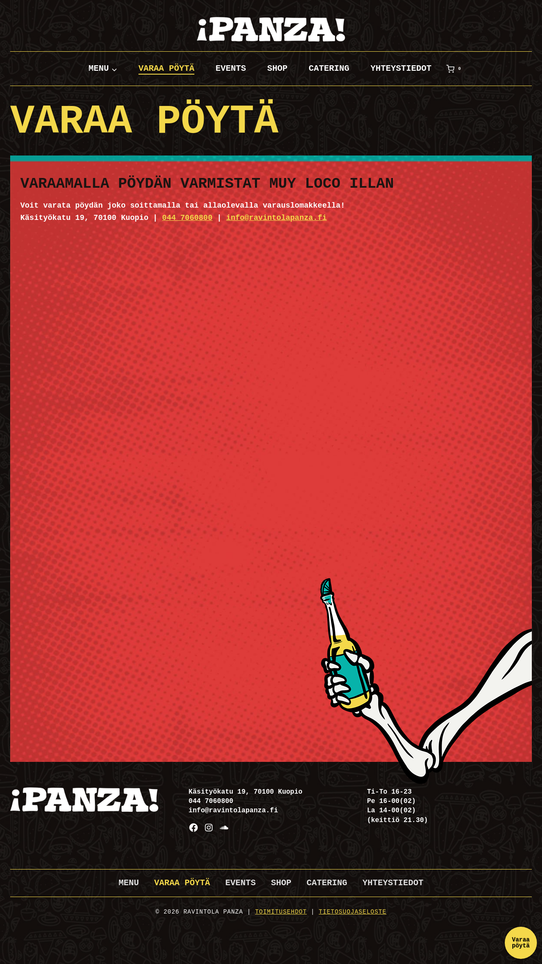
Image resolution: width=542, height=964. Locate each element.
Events (231, 68)
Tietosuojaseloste (353, 911)
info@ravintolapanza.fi (276, 218)
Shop (277, 68)
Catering (329, 68)
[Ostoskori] (455, 68)
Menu (129, 883)
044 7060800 (187, 218)
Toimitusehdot (281, 911)
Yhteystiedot (401, 68)
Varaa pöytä (166, 68)
